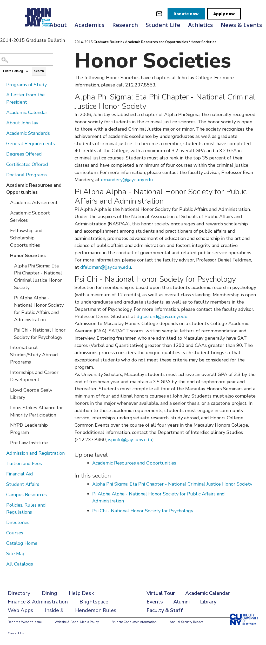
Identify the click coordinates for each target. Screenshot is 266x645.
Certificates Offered (27, 164)
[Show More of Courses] (2, 532)
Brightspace (93, 601)
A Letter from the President (25, 98)
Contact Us (16, 633)
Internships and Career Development (34, 376)
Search (39, 71)
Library (208, 601)
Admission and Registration (35, 453)
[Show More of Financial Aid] (2, 473)
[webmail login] (159, 13)
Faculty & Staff (165, 610)
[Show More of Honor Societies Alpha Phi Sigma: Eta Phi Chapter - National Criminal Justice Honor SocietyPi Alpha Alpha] (6, 255)
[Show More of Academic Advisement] (6, 202)
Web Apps (20, 610)
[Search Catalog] (26, 59)
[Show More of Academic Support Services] (6, 212)
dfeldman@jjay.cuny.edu (105, 267)
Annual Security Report (186, 622)
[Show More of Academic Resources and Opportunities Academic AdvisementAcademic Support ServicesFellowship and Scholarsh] (2, 184)
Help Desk (81, 593)
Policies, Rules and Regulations (26, 508)
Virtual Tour (161, 593)
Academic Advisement (34, 202)
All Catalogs (19, 564)
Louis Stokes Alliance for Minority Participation (36, 411)
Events (155, 601)
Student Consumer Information (134, 622)
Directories (17, 522)
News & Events (241, 25)
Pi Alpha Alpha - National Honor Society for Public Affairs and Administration (39, 309)
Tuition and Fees (24, 463)
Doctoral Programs (26, 175)
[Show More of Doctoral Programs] (2, 174)
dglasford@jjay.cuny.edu (162, 316)
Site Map (15, 553)
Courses (14, 533)
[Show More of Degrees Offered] (2, 153)
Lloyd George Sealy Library (31, 393)
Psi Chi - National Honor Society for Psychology (39, 333)
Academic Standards (28, 133)
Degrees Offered (24, 154)
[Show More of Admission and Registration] (2, 452)
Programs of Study (26, 85)
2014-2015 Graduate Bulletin (98, 42)
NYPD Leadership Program (29, 428)
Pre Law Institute (29, 443)
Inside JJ (54, 610)
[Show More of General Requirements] (2, 143)
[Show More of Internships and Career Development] (6, 372)
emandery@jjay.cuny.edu (127, 180)
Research (125, 25)
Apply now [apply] (224, 13)
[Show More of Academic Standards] (2, 133)
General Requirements (30, 143)
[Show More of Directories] (2, 522)
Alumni (181, 601)
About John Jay (22, 123)
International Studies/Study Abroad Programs (34, 354)
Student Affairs (22, 484)
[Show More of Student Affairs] (2, 484)
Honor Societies (28, 255)
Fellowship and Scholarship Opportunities (26, 237)
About (58, 25)
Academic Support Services (30, 216)
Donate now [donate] (186, 13)
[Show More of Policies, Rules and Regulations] (2, 504)
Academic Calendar (26, 112)
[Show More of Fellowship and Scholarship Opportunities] (6, 230)
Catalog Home (21, 543)
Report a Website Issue (25, 622)
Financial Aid (19, 474)
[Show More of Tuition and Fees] (2, 463)
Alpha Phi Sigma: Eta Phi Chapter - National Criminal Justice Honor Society (38, 277)
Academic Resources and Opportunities (34, 189)
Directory (19, 593)
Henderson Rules (95, 610)
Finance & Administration (38, 601)
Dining (49, 593)
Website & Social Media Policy (77, 622)
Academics (89, 25)
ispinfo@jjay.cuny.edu (130, 439)
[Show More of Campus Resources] (2, 494)
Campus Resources (26, 495)
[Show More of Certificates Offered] (2, 164)
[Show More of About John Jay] (2, 122)
